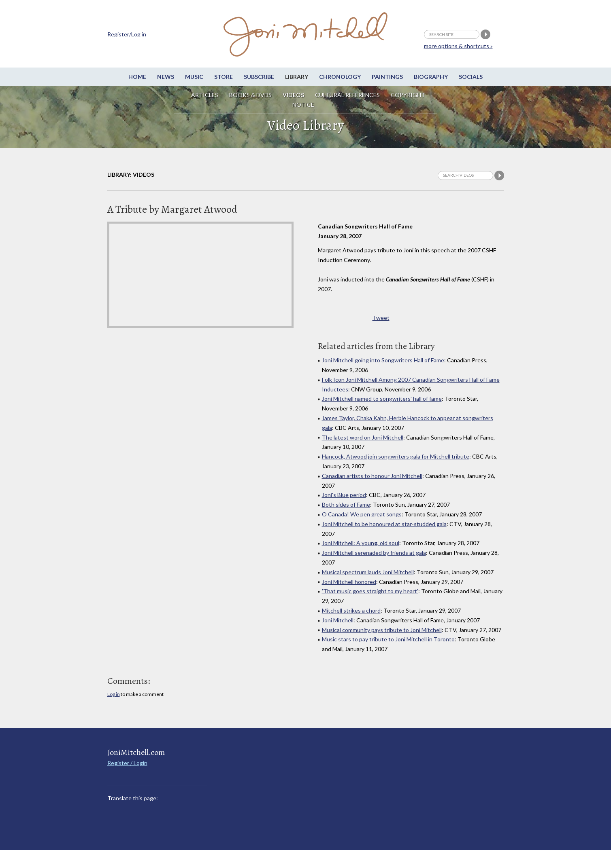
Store (223, 76)
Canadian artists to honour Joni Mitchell (372, 475)
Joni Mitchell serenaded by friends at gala (374, 552)
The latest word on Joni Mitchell (362, 437)
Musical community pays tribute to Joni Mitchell (382, 629)
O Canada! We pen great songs (362, 514)
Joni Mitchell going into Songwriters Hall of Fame (383, 360)
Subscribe (259, 76)
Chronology (340, 76)
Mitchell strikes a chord (351, 610)
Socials (471, 76)
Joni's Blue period (344, 494)
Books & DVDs (250, 94)
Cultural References (347, 94)
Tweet (381, 317)
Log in (113, 694)
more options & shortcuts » (458, 45)
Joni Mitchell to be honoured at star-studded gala (384, 523)
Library (296, 76)
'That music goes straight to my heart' (370, 591)
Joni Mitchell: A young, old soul (360, 542)
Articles (204, 94)
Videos (293, 94)
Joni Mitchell (337, 620)
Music (194, 76)
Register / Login (127, 762)
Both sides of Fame (346, 504)
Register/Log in (126, 34)
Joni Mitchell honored (349, 581)
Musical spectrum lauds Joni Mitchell (368, 572)
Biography (431, 76)
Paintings (387, 76)
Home (137, 76)
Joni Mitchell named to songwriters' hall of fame (382, 398)
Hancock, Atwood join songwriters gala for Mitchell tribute (395, 456)
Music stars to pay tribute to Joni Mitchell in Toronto (388, 639)
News (165, 76)
